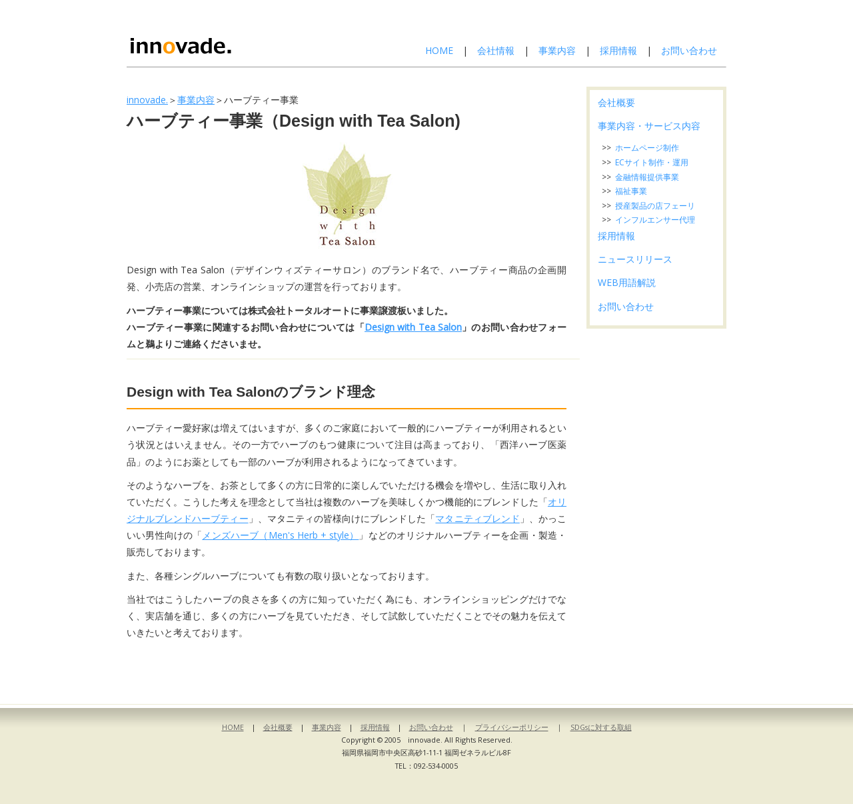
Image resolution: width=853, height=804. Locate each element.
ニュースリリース (635, 259)
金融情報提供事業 (647, 177)
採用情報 (618, 50)
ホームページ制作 (647, 147)
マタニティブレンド (477, 518)
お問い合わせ (689, 50)
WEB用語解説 (627, 282)
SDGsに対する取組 (601, 727)
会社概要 (616, 102)
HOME (439, 50)
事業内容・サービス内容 (649, 125)
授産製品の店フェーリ (655, 205)
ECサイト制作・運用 (651, 162)
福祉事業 (631, 191)
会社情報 (495, 50)
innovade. (147, 99)
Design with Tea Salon (413, 327)
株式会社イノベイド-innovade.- (215, 33)
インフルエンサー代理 (655, 219)
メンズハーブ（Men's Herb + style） (280, 535)
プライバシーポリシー (511, 727)
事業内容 (557, 50)
